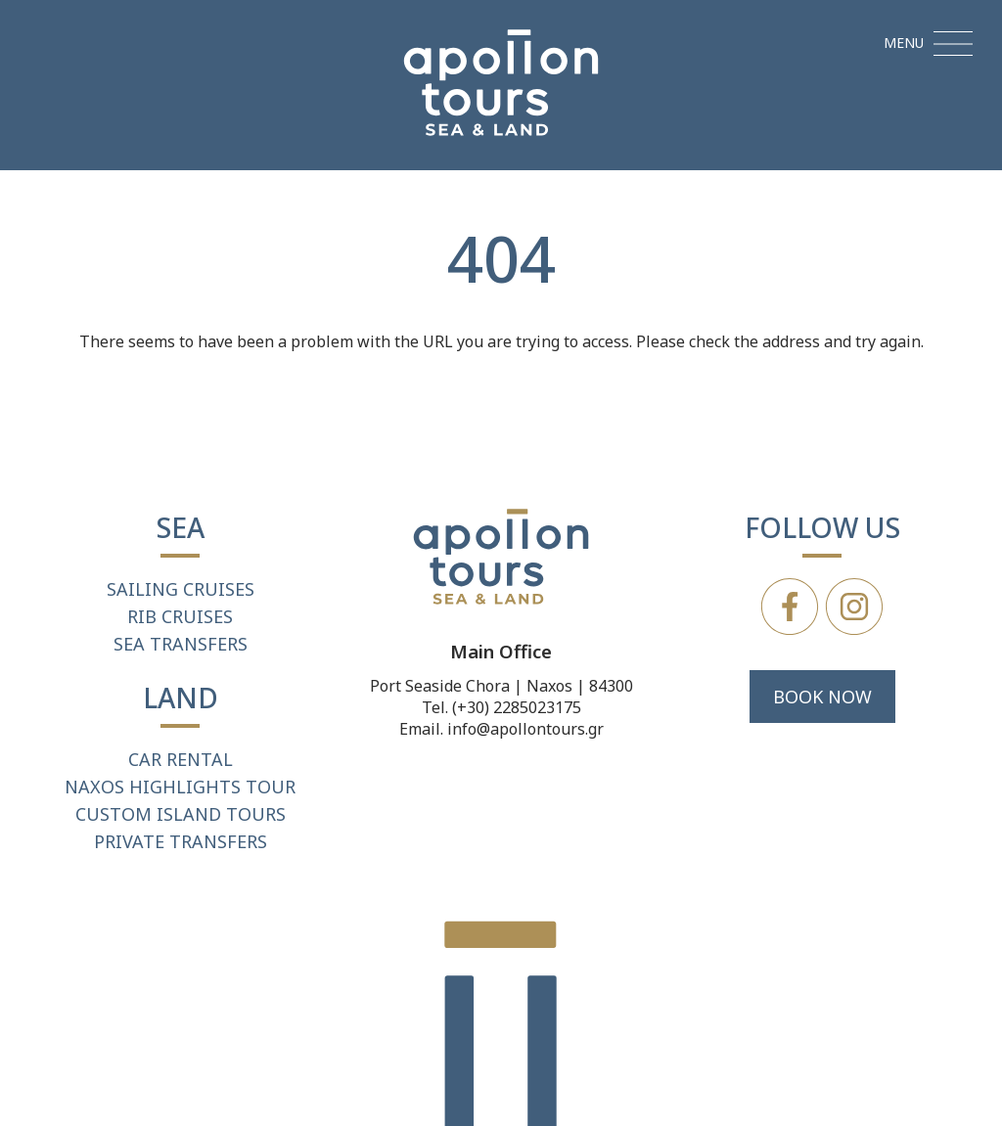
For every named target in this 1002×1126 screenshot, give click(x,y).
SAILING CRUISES (180, 589)
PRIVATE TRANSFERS (180, 841)
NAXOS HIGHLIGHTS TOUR (180, 786)
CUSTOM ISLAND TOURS (180, 814)
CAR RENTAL (180, 759)
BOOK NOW (822, 696)
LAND (180, 697)
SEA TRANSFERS (181, 643)
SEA (181, 527)
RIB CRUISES (180, 616)
